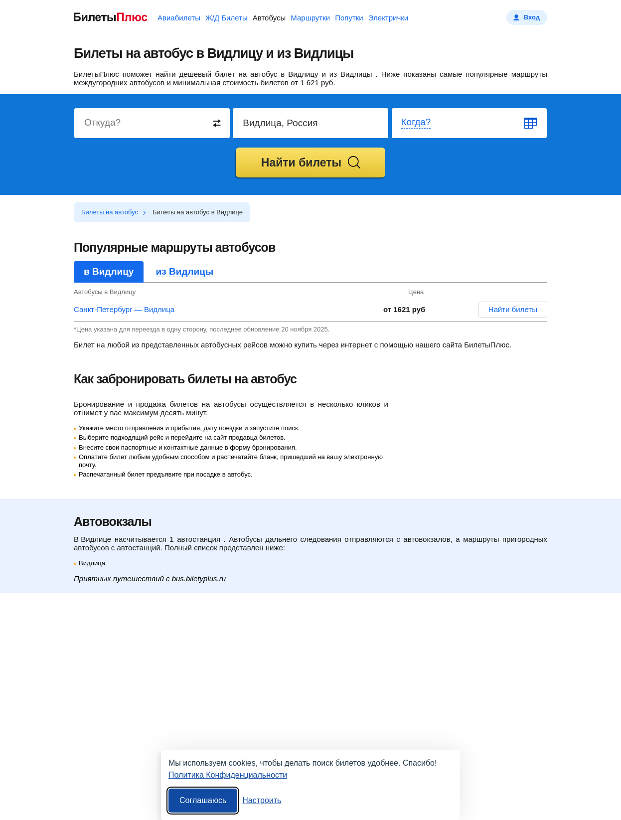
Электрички (388, 17)
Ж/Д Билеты (226, 17)
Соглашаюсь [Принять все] (202, 800)
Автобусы (269, 17)
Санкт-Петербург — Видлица (124, 309)
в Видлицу (109, 271)
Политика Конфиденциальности (227, 775)
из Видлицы (185, 271)
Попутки (349, 17)
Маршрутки (310, 17)
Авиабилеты (178, 17)
